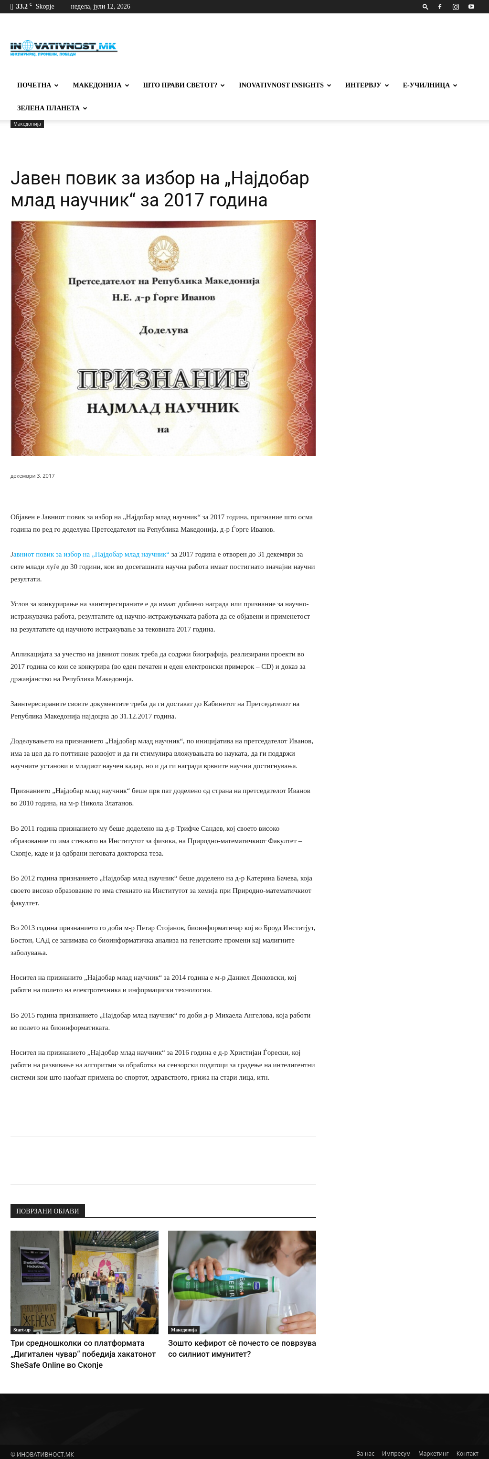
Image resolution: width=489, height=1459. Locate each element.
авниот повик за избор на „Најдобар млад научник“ (92, 554)
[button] (425, 6)
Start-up (22, 1329)
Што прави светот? (184, 85)
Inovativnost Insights (285, 85)
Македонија (101, 85)
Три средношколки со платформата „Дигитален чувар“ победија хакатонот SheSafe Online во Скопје (80, 1352)
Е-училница (430, 85)
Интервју (367, 85)
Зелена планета (52, 108)
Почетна (38, 85)
